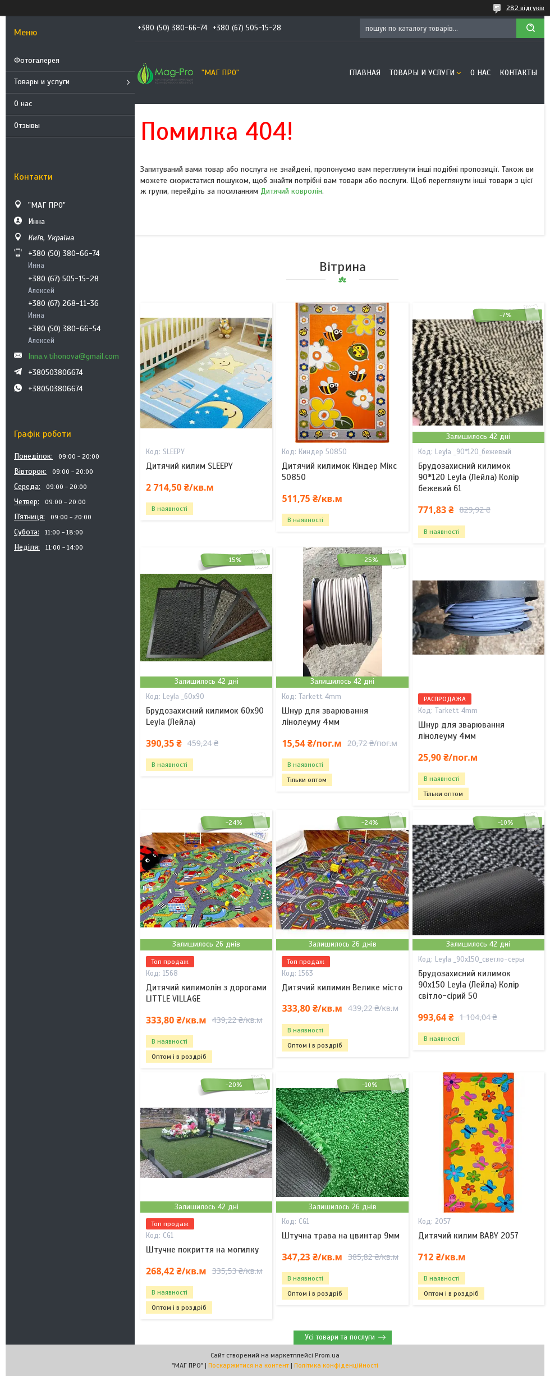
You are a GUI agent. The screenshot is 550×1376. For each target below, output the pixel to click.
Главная (365, 72)
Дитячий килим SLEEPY (189, 466)
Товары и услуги (42, 81)
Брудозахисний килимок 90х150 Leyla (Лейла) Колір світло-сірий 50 (468, 985)
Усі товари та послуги (340, 1337)
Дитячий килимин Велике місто (342, 987)
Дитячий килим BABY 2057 (468, 1236)
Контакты (518, 72)
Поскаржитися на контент (248, 1365)
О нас (23, 103)
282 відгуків (525, 8)
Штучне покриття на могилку (202, 1250)
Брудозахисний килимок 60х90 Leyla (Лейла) (205, 716)
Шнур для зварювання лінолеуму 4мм (325, 716)
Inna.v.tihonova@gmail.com (73, 356)
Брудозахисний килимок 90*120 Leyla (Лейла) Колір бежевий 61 (468, 477)
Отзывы (27, 125)
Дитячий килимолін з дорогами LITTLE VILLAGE (206, 993)
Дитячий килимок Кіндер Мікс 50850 (339, 471)
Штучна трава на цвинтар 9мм (341, 1236)
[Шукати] (530, 28)
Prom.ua (327, 1355)
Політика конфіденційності (336, 1365)
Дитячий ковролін (291, 191)
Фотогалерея (36, 60)
